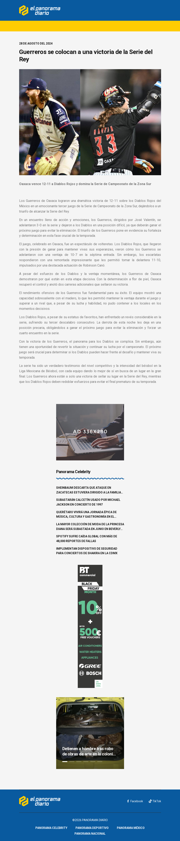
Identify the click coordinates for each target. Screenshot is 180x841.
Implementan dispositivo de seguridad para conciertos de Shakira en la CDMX (86, 551)
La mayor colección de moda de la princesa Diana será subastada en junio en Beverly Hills (90, 527)
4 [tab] (85, 761)
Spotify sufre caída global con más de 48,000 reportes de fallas (86, 539)
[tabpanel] (90, 733)
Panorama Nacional (90, 833)
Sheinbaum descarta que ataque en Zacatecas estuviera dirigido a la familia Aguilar (88, 490)
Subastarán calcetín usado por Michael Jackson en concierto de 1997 (88, 502)
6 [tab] (99, 761)
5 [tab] (92, 761)
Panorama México (131, 828)
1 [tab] (64, 761)
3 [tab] (78, 761)
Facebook (135, 801)
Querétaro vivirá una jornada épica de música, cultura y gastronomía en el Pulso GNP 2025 (86, 514)
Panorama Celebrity (51, 828)
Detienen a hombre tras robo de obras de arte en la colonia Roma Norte (88, 751)
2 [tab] (71, 761)
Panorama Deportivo (92, 828)
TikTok (155, 801)
